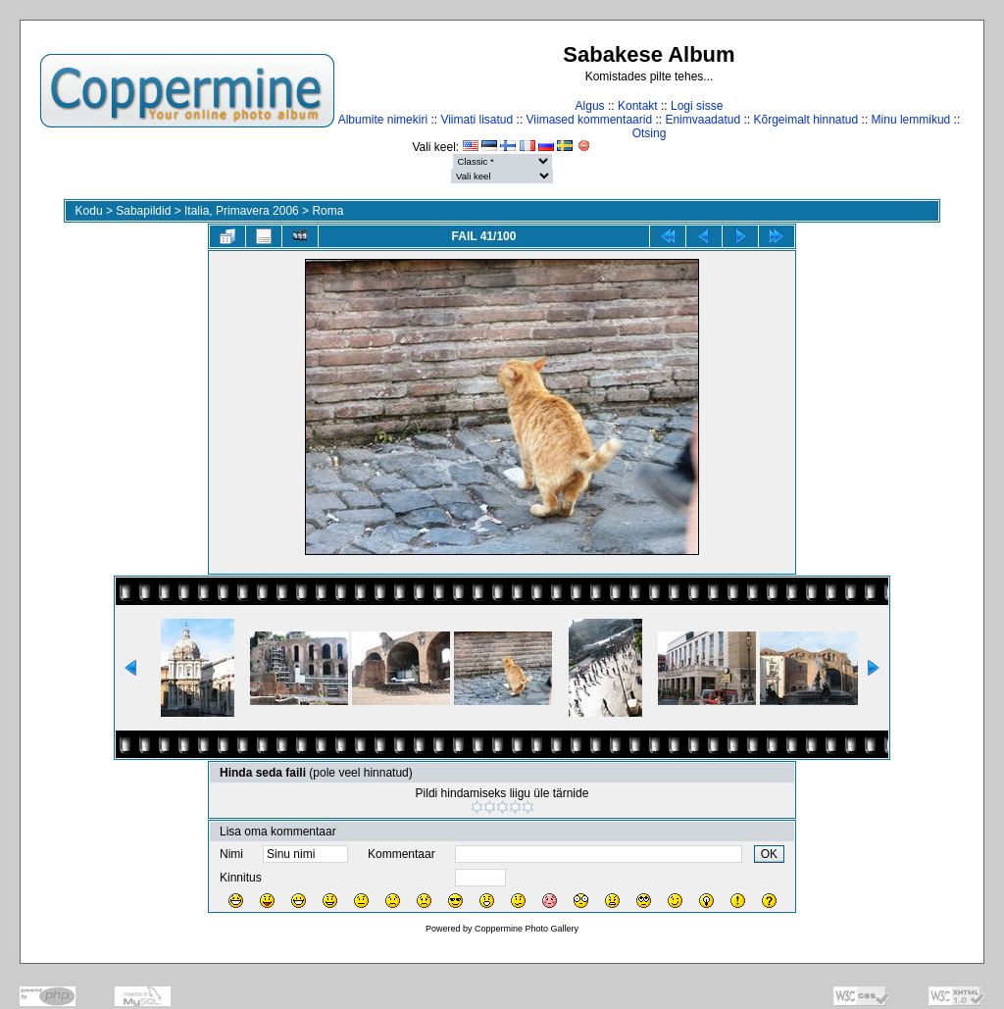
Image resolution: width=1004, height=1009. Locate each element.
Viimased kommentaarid (590, 119)
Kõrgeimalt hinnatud (805, 119)
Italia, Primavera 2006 (241, 211)
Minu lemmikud (911, 119)
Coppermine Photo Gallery (526, 928)
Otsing (649, 133)
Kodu (89, 211)
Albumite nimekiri (382, 119)
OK (769, 854)
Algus (590, 106)
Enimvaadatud (702, 119)
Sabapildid (143, 211)
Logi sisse (697, 106)
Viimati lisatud (476, 119)
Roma (327, 211)
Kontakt (638, 106)
